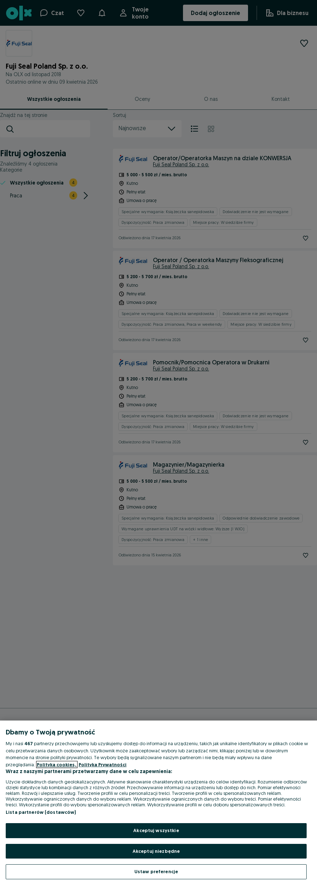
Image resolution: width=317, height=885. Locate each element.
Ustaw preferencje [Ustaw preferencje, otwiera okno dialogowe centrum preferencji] (156, 871)
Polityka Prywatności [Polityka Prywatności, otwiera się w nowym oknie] (103, 764)
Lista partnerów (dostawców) (41, 812)
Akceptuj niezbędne (156, 851)
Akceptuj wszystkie (156, 830)
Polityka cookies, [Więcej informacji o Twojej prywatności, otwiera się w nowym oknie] (57, 764)
